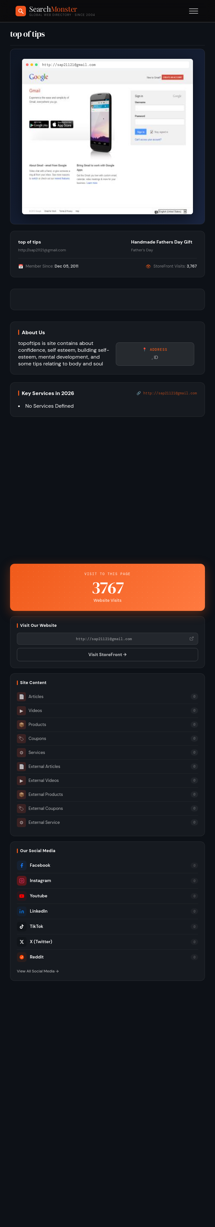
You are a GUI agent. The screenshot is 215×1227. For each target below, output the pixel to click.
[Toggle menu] (193, 11)
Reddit (30, 957)
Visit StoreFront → (108, 654)
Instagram (34, 881)
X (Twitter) (34, 942)
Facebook (33, 865)
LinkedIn (32, 911)
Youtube (32, 896)
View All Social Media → (38, 971)
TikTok (30, 926)
